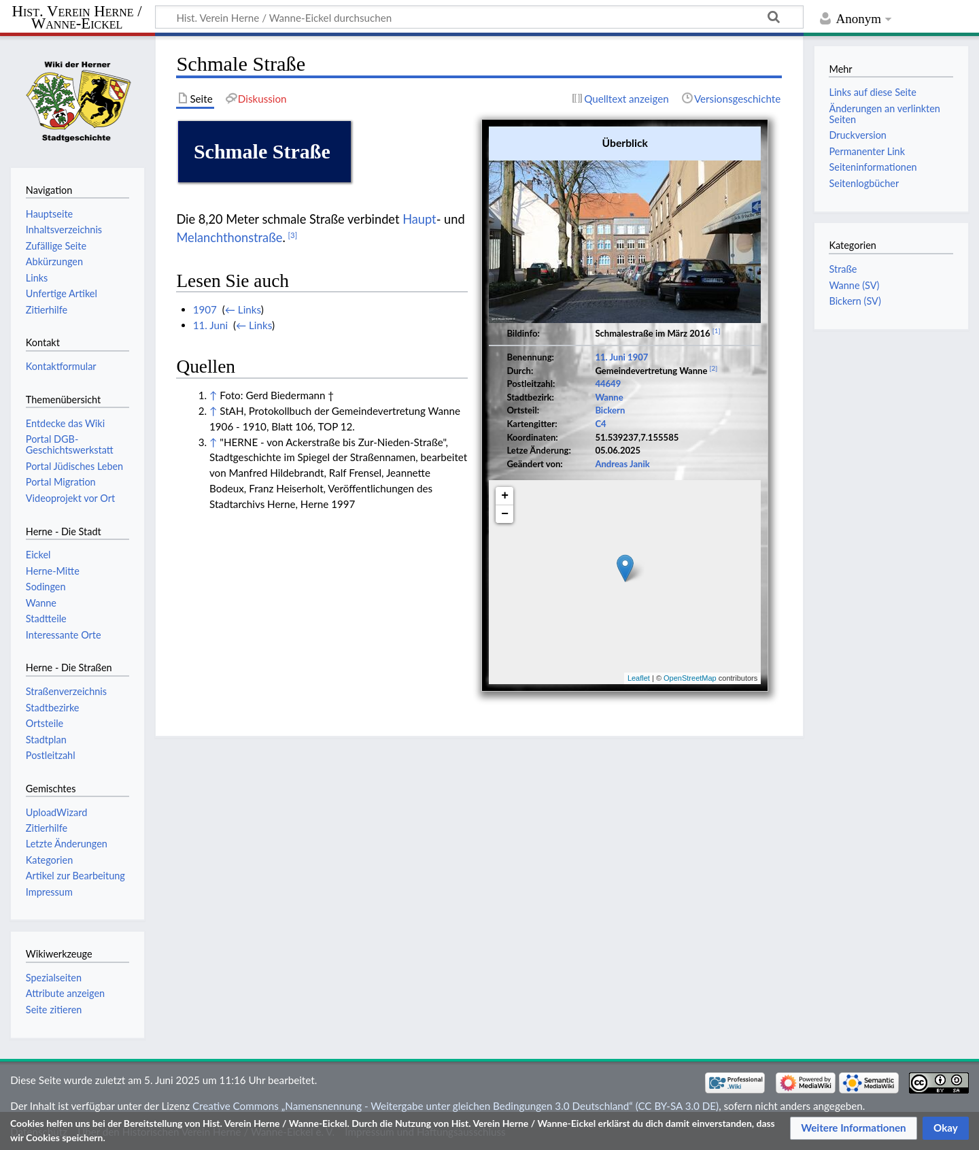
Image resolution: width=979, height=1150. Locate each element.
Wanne (609, 397)
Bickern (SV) (854, 301)
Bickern (610, 410)
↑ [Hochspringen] (213, 395)
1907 (638, 357)
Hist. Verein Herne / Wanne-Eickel (77, 17)
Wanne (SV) (854, 285)
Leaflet (639, 678)
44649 (608, 383)
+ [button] (505, 496)
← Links (243, 309)
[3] (293, 235)
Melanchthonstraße (229, 237)
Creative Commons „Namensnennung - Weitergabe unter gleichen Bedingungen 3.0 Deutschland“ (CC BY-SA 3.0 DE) (455, 1106)
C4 (600, 423)
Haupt (419, 219)
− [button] (505, 514)
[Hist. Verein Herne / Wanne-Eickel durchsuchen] (479, 17)
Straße (843, 269)
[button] (853, 1128)
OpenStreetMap (690, 678)
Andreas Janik (622, 463)
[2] (714, 368)
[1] (716, 330)
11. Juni (610, 357)
